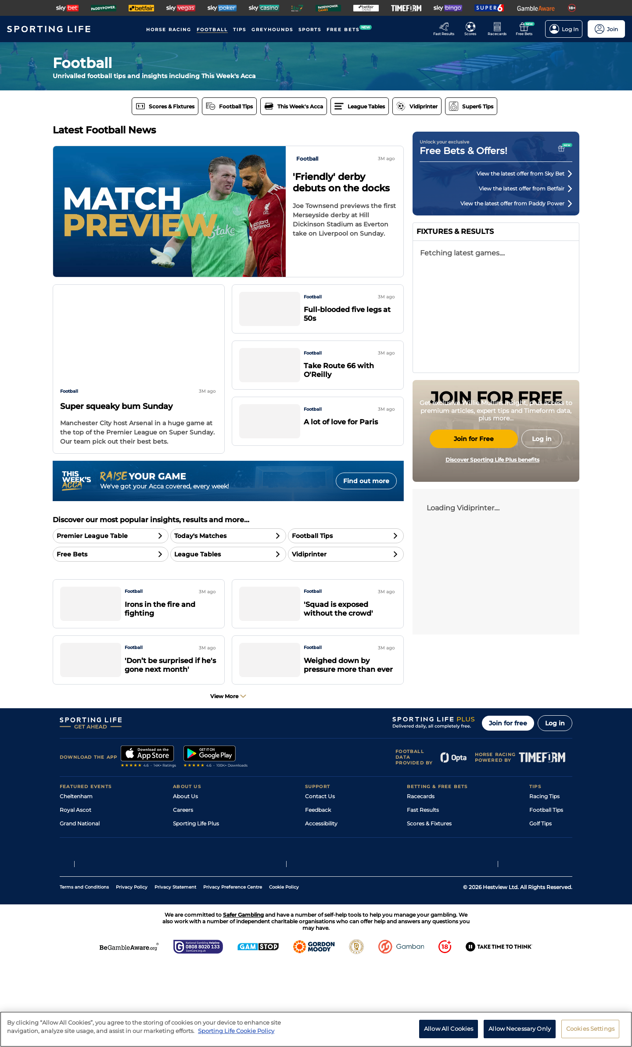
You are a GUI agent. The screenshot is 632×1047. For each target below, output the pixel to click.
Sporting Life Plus (196, 852)
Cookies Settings (590, 1028)
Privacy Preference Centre (232, 970)
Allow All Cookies (448, 1028)
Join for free (508, 752)
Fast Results (423, 838)
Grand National (80, 852)
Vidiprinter (420, 865)
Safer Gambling (325, 865)
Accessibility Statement (204, 879)
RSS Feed (185, 906)
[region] (316, 1029)
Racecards (420, 824)
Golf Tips (540, 852)
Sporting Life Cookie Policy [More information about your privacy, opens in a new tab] (236, 1030)
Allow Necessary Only (519, 1028)
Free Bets (419, 892)
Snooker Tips (546, 879)
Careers (183, 838)
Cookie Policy (284, 970)
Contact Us (320, 824)
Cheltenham (76, 824)
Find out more (366, 481)
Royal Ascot (75, 838)
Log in (555, 752)
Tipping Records (550, 892)
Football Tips (546, 838)
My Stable (419, 879)
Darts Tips (542, 865)
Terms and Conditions (84, 970)
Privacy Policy (131, 970)
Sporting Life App (196, 865)
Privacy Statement (175, 970)
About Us (185, 824)
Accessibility (321, 852)
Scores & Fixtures (429, 852)
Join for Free (474, 521)
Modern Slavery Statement (208, 892)
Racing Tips (544, 824)
